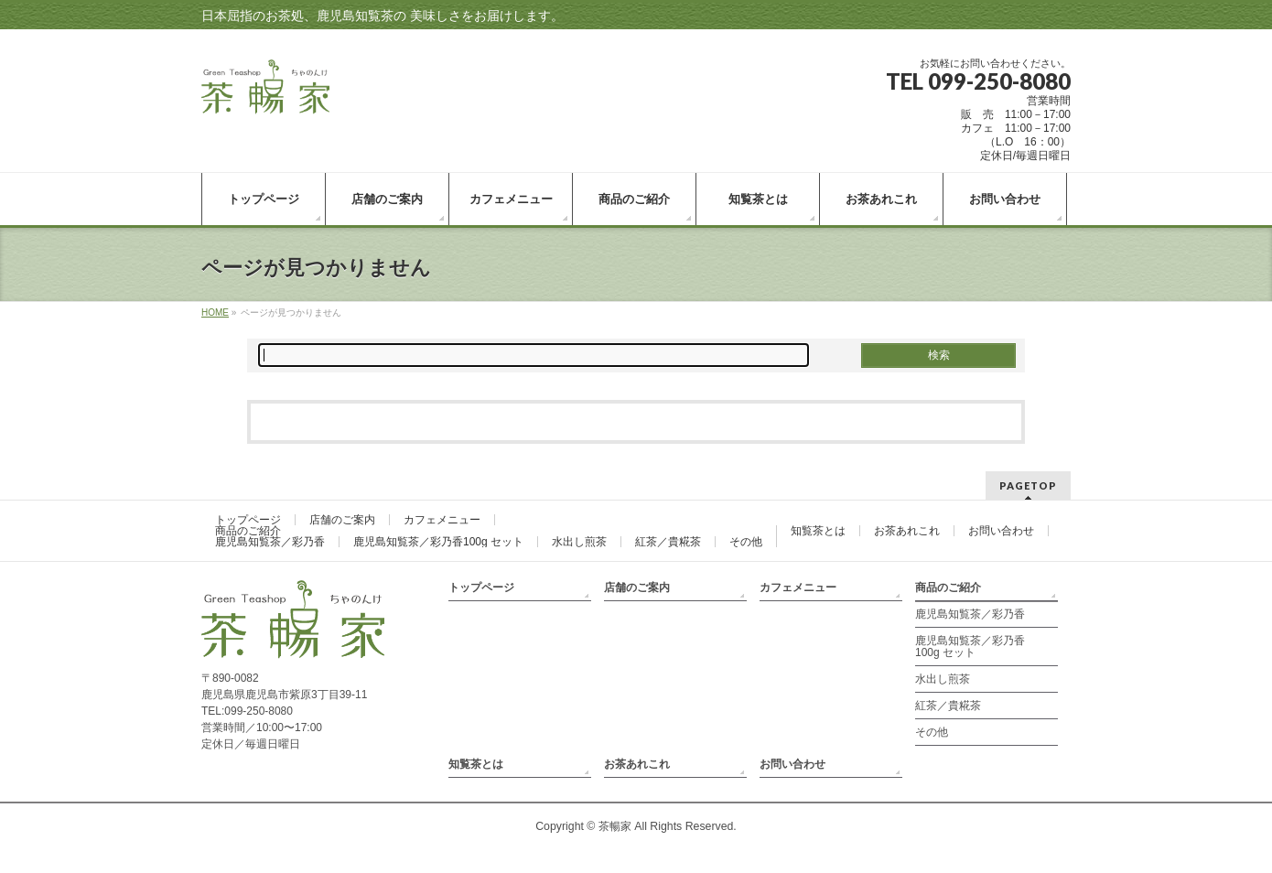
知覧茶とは (818, 530)
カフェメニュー (442, 519)
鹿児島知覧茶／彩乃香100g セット (438, 541)
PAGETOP (1028, 485)
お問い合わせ (1001, 530)
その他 (745, 541)
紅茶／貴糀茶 (668, 541)
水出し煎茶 (579, 541)
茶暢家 (614, 826)
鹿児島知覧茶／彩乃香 (270, 541)
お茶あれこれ (907, 530)
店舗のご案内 (342, 519)
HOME (215, 312)
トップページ (248, 519)
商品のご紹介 (248, 530)
